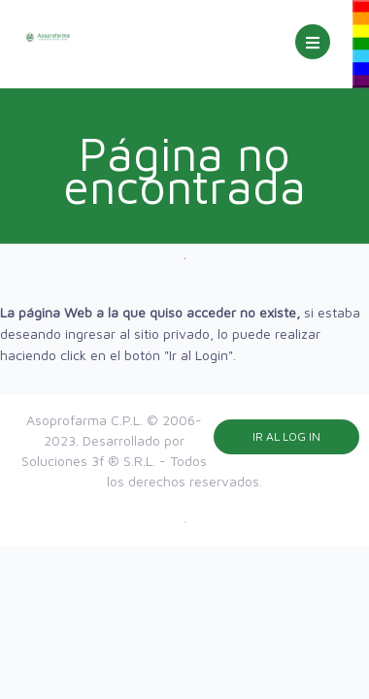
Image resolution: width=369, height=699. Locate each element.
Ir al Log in (286, 436)
